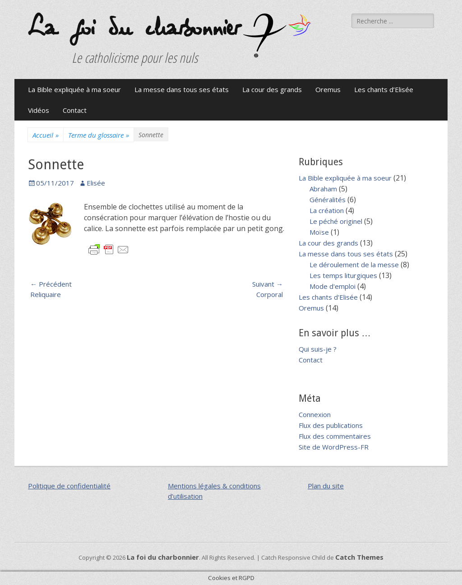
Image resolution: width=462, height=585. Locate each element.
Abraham (323, 188)
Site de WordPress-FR (334, 446)
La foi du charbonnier (133, 28)
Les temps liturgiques (343, 275)
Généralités (328, 199)
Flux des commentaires (335, 436)
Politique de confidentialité (69, 485)
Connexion (315, 414)
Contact (75, 110)
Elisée (96, 182)
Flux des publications (331, 425)
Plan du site (326, 485)
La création (327, 210)
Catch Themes (359, 557)
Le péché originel (336, 221)
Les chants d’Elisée (383, 89)
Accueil (45, 135)
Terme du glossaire (98, 135)
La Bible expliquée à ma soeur (74, 89)
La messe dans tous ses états (181, 89)
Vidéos (38, 110)
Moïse (319, 232)
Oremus (328, 89)
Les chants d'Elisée (328, 297)
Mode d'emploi (333, 286)
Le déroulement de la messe (354, 264)
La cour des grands (272, 89)
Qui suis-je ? (318, 348)
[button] (277, 36)
